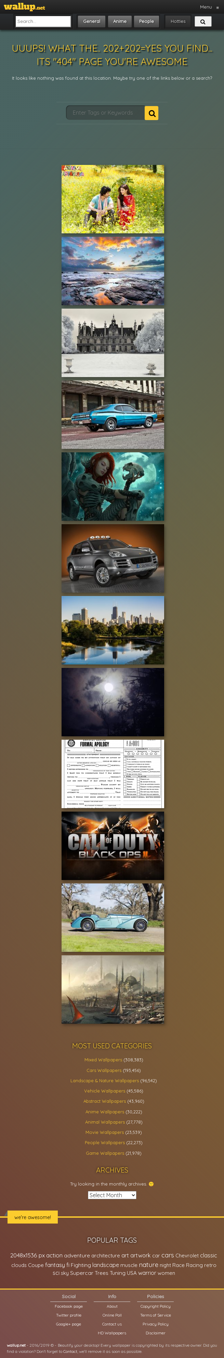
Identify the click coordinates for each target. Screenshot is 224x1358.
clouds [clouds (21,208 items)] (19, 1265)
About (112, 1306)
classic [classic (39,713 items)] (208, 1255)
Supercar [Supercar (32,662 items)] (81, 1272)
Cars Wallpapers (104, 1070)
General (91, 21)
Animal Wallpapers (105, 1122)
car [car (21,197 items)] (156, 1255)
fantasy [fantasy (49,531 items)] (55, 1264)
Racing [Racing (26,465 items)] (194, 1265)
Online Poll (112, 1315)
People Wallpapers (105, 1142)
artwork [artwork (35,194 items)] (140, 1255)
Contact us (112, 1324)
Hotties (178, 21)
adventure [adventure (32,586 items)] (77, 1255)
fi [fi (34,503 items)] (67, 1265)
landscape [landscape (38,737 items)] (105, 1265)
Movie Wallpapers (104, 1132)
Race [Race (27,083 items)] (178, 1265)
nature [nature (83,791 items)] (148, 1264)
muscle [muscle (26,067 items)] (128, 1265)
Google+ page (68, 1324)
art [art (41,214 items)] (125, 1255)
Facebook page (69, 1306)
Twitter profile (68, 1315)
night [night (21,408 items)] (165, 1265)
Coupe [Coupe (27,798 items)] (36, 1265)
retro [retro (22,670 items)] (210, 1265)
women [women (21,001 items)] (166, 1273)
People (146, 21)
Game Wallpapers (105, 1153)
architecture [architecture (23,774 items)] (105, 1255)
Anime (120, 21)
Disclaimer (156, 1332)
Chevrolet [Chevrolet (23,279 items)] (187, 1255)
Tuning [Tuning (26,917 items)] (118, 1273)
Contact (70, 1351)
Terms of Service (155, 1315)
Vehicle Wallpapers (104, 1091)
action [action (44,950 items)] (54, 1255)
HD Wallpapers (112, 1332)
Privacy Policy (156, 1324)
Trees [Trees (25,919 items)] (101, 1273)
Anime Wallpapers (104, 1111)
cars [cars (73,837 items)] (167, 1255)
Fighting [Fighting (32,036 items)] (81, 1265)
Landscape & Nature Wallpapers (104, 1080)
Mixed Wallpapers (103, 1059)
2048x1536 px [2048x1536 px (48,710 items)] (27, 1255)
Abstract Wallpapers (104, 1101)
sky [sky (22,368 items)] (65, 1273)
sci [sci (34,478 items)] (56, 1272)
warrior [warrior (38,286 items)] (147, 1272)
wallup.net (16, 1345)
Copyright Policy (156, 1306)
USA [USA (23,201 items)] (132, 1273)
